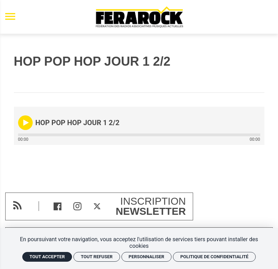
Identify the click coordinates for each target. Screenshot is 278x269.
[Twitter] (97, 206)
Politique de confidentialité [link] (214, 256)
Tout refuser (96, 256)
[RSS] (17, 205)
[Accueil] (139, 16)
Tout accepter (47, 256)
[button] (25, 122)
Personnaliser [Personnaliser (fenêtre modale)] (147, 256)
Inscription (151, 206)
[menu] (10, 17)
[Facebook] (57, 206)
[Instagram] (77, 206)
